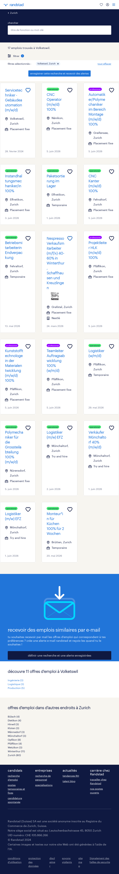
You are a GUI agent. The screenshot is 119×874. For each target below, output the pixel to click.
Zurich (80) (14, 755)
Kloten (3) (13, 728)
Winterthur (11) (16, 751)
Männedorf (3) (16, 731)
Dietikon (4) (14, 720)
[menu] (114, 4)
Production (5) (16, 687)
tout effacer (104, 63)
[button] (58, 63)
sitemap (80, 862)
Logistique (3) (16, 684)
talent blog (69, 781)
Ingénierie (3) (15, 680)
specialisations (44, 785)
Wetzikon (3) (15, 747)
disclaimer (52, 862)
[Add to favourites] (28, 90)
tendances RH (71, 775)
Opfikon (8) (14, 739)
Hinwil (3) (13, 724)
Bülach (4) (14, 716)
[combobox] (59, 30)
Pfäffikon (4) (15, 743)
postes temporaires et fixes (16, 789)
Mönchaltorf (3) (17, 735)
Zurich (14, 12)
